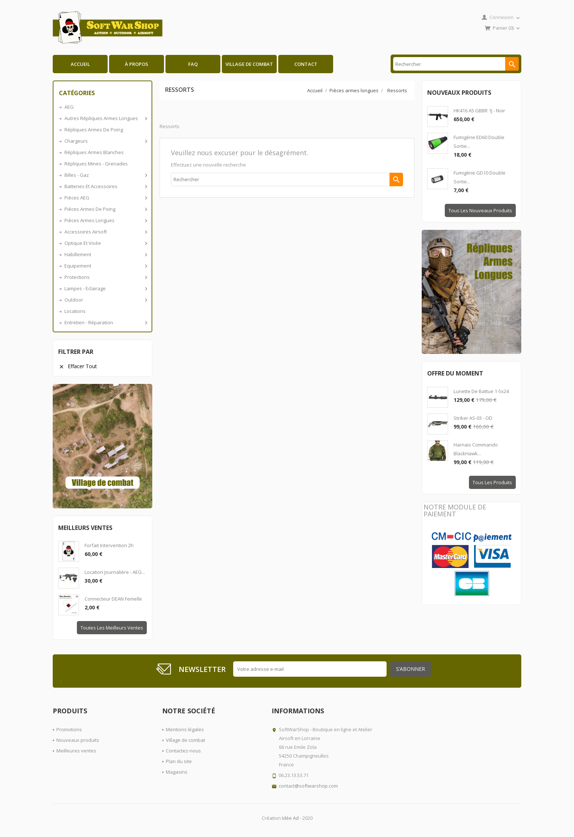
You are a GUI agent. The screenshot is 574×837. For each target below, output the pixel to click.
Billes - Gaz (105, 175)
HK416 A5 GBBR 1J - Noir (479, 110)
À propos (136, 64)
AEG (69, 107)
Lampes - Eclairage (105, 288)
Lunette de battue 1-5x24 (481, 391)
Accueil (80, 64)
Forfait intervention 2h (109, 545)
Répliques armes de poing (93, 129)
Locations (75, 311)
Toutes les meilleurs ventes (112, 627)
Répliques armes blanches (94, 152)
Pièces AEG (105, 197)
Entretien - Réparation (105, 322)
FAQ (193, 64)
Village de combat (249, 64)
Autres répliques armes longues (105, 118)
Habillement (105, 254)
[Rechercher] (456, 64)
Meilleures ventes (76, 750)
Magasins (176, 772)
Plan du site (179, 761)
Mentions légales (185, 729)
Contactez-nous (183, 750)
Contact (305, 64)
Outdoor (105, 299)
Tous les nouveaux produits (480, 210)
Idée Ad (290, 818)
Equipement (105, 265)
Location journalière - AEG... (115, 572)
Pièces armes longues (105, 220)
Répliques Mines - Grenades (96, 163)
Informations (298, 710)
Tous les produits (492, 482)
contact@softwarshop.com (308, 785)
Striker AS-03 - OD (473, 418)
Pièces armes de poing (105, 209)
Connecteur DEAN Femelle (113, 598)
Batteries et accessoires (105, 186)
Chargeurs (105, 141)
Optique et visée (105, 243)
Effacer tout (78, 366)
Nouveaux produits (77, 740)
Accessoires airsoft (105, 231)
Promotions (69, 729)
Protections (105, 277)
